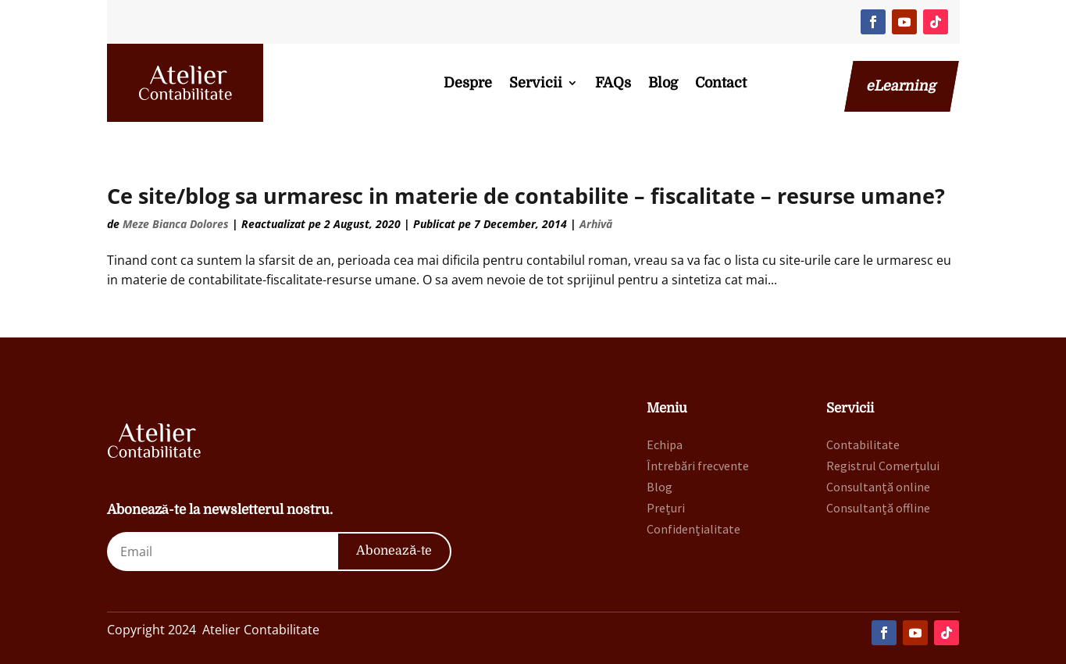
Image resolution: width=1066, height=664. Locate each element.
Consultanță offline (878, 508)
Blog (663, 83)
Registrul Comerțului (882, 465)
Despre (468, 83)
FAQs (613, 83)
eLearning (901, 86)
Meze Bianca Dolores (176, 223)
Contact (721, 83)
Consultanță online (878, 486)
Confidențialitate (693, 529)
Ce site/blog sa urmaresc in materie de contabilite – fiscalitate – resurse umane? (526, 195)
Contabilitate (863, 444)
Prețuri (666, 508)
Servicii (535, 83)
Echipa (665, 444)
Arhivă (595, 223)
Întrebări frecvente (698, 465)
